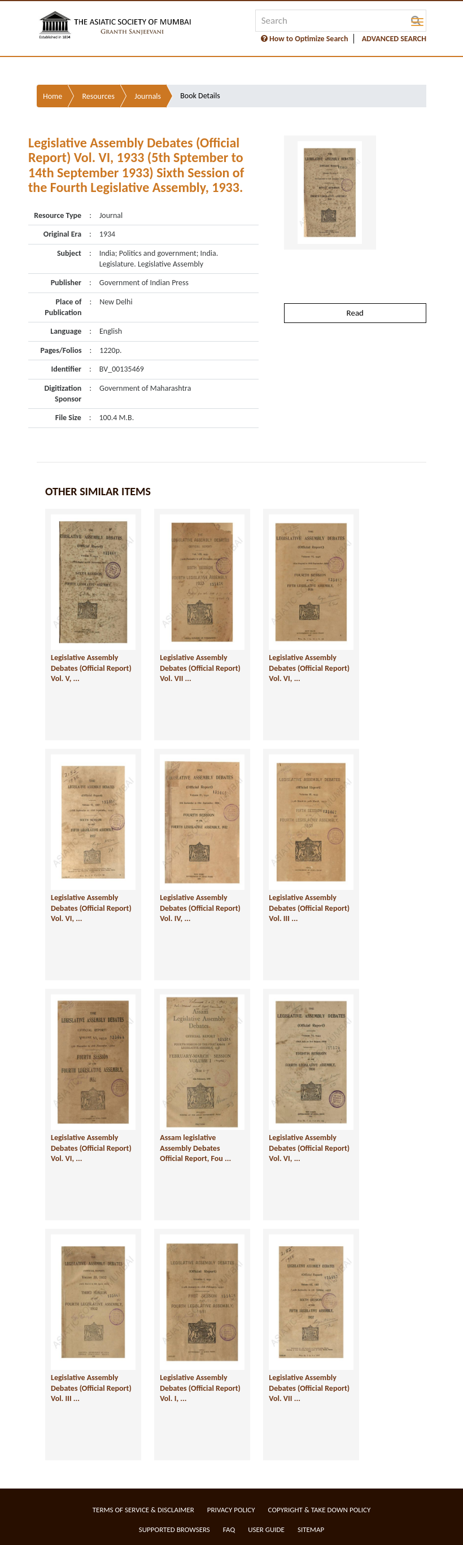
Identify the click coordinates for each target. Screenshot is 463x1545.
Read (355, 313)
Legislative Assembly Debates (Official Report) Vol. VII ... (200, 668)
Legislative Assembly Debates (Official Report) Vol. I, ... (200, 1388)
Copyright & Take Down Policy (319, 1509)
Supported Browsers (174, 1529)
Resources (98, 96)
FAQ (229, 1529)
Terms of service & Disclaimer (143, 1509)
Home (52, 96)
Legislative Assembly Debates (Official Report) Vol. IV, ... (200, 908)
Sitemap (311, 1529)
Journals (147, 96)
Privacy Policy (231, 1509)
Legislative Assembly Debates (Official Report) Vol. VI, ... (309, 668)
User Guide (266, 1529)
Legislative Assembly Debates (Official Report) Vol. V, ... (91, 668)
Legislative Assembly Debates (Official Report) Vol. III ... (309, 908)
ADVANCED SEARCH (394, 38)
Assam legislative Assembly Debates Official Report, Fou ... (195, 1148)
